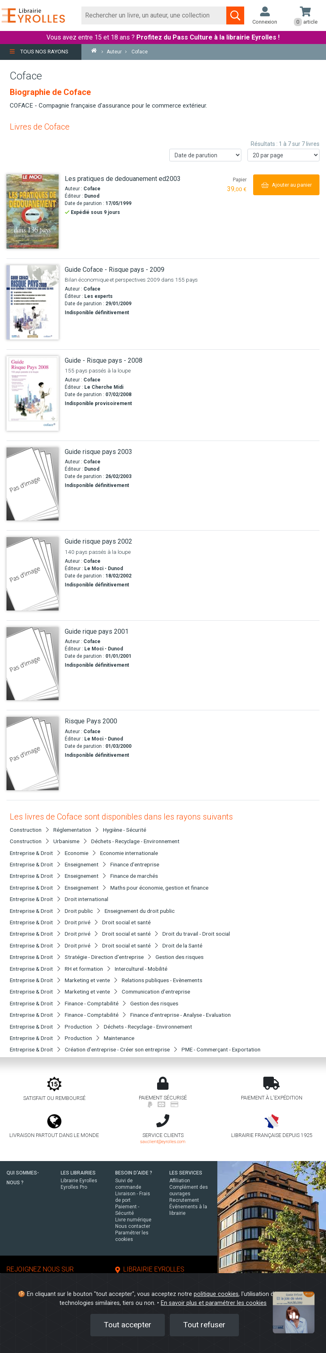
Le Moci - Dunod (103, 568)
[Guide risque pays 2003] (33, 484)
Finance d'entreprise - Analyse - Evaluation (180, 1014)
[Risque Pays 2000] (33, 753)
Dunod (91, 196)
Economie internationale (129, 853)
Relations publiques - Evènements (162, 980)
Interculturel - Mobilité (141, 968)
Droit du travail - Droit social (196, 933)
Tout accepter (127, 1324)
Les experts (98, 296)
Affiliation (179, 1180)
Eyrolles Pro (74, 1187)
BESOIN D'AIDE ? (133, 1173)
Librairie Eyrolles (79, 1180)
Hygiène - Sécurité (124, 829)
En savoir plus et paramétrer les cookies (214, 1303)
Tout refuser (204, 1324)
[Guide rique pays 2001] (33, 664)
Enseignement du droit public (140, 911)
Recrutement (184, 1200)
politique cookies (216, 1294)
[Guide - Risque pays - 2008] (33, 393)
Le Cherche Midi (103, 387)
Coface (92, 189)
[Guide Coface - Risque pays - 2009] (33, 302)
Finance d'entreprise (134, 864)
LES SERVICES (185, 1173)
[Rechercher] (154, 15)
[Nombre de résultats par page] (283, 155)
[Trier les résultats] (205, 155)
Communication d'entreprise (156, 991)
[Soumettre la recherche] (235, 15)
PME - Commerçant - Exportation (221, 1049)
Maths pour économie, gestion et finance (159, 887)
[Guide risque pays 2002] (33, 573)
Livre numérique (133, 1220)
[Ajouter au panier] (286, 184)
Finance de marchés (134, 876)
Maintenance (119, 1038)
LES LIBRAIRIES (78, 1173)
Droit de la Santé (182, 945)
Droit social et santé (126, 922)
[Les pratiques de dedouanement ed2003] (33, 211)
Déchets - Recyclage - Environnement (135, 841)
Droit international (86, 899)
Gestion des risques (179, 957)
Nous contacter (132, 1226)
